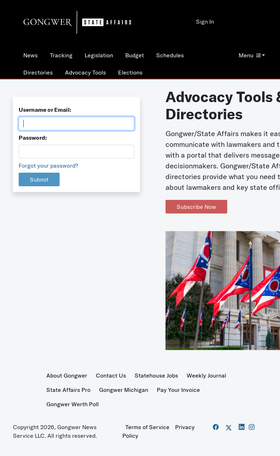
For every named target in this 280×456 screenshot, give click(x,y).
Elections (130, 72)
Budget (134, 55)
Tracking (61, 55)
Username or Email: (45, 109)
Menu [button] (250, 55)
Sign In (205, 21)
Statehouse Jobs (156, 375)
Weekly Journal (206, 375)
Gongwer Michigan (123, 389)
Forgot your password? (48, 165)
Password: (33, 137)
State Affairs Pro (68, 389)
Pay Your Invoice (178, 389)
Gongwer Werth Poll (72, 404)
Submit (39, 179)
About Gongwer (66, 375)
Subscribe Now (196, 206)
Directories (38, 72)
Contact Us (111, 375)
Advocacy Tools (85, 72)
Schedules (170, 55)
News (30, 55)
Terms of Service (147, 427)
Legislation (99, 55)
